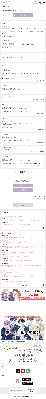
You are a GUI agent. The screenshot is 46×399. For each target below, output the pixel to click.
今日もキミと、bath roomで (9, 10)
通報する (23, 205)
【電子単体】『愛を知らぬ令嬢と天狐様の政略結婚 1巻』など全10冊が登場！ (21, 260)
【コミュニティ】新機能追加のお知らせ (12, 216)
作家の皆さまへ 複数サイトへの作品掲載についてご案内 (16, 224)
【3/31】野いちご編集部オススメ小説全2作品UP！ (15, 242)
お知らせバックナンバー (22, 228)
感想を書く (23, 15)
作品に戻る (41, 198)
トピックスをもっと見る (22, 285)
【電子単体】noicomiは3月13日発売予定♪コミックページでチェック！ (20, 276)
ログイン (40, 3)
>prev (15, 172)
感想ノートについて (39, 196)
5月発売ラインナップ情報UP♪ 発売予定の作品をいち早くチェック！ (19, 252)
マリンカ (33, 151)
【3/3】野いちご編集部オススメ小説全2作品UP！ (14, 281)
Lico (34, 99)
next (31, 172)
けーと (18, 10)
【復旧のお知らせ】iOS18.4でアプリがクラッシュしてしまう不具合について (21, 220)
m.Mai (33, 80)
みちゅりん (32, 60)
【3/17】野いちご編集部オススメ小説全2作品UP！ (15, 256)
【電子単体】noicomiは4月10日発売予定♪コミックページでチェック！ (20, 237)
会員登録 (23, 190)
